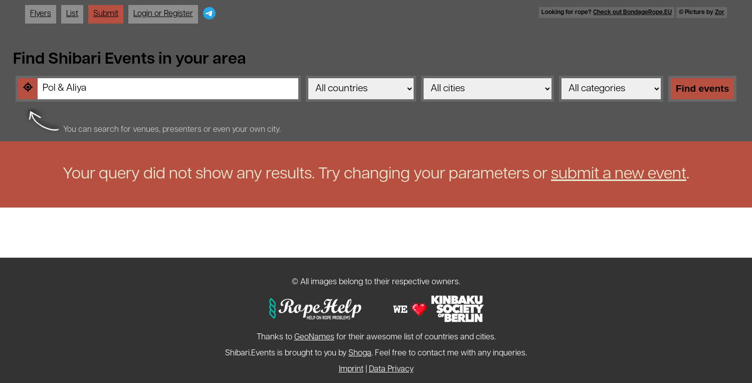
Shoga (359, 353)
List (72, 14)
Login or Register (163, 14)
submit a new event (618, 174)
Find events (702, 88)
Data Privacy (391, 369)
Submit (105, 14)
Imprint (351, 369)
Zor (719, 13)
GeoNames (314, 337)
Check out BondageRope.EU (632, 13)
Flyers (40, 14)
